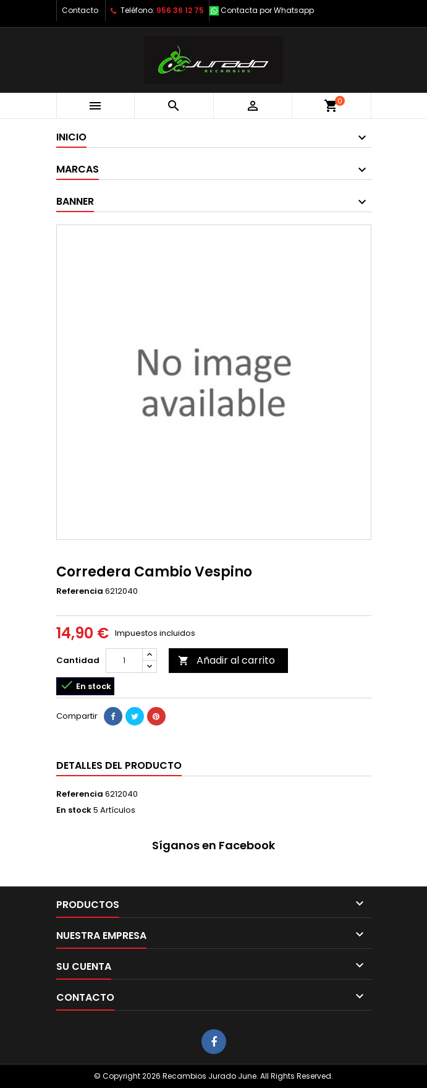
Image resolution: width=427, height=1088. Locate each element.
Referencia (79, 591)
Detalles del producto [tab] (119, 765)
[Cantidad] (124, 660)
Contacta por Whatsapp (267, 10)
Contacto (80, 10)
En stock (73, 810)
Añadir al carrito (226, 660)
